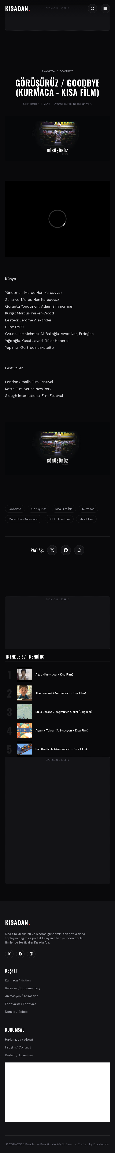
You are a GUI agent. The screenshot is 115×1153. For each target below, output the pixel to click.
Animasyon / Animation (21, 996)
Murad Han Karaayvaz (24, 519)
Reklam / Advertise (19, 1055)
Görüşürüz (38, 509)
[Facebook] (66, 550)
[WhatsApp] (79, 550)
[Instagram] (31, 954)
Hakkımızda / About (19, 1039)
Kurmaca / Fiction (18, 980)
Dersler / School (16, 1012)
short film (86, 519)
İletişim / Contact (18, 1047)
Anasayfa (48, 71)
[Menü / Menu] (105, 8)
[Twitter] (52, 550)
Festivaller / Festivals (20, 1004)
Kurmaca (88, 509)
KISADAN (16, 8)
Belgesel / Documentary (22, 988)
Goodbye (66, 71)
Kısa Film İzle (64, 509)
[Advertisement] (57, 1092)
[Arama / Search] (92, 8)
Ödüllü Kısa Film (59, 519)
